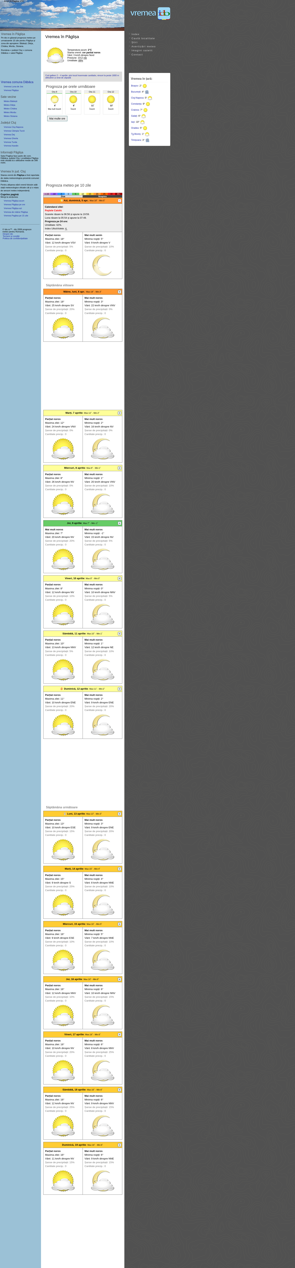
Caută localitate (143, 38)
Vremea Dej (9, 134)
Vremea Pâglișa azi (13, 208)
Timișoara (136, 140)
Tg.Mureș (136, 134)
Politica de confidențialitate (15, 238)
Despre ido (8, 234)
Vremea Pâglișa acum (14, 201)
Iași (133, 122)
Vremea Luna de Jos (13, 86)
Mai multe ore (57, 118)
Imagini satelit (142, 50)
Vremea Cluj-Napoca (13, 127)
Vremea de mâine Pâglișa (16, 212)
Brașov (134, 85)
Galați (134, 116)
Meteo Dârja (9, 105)
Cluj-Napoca (137, 97)
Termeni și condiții (11, 236)
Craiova (135, 110)
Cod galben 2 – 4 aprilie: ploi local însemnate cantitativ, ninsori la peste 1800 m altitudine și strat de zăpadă (82, 76)
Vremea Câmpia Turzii (14, 131)
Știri (135, 42)
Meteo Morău (10, 112)
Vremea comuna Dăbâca (17, 82)
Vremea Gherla (11, 138)
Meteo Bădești (10, 101)
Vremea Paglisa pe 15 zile (16, 215)
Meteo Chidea (10, 108)
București (136, 91)
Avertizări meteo (144, 46)
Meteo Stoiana (10, 116)
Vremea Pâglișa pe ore (14, 204)
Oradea (135, 128)
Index (136, 34)
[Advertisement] (82, 151)
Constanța (136, 104)
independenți (23, 190)
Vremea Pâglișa (11, 90)
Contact (137, 54)
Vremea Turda (10, 142)
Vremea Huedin (11, 146)
